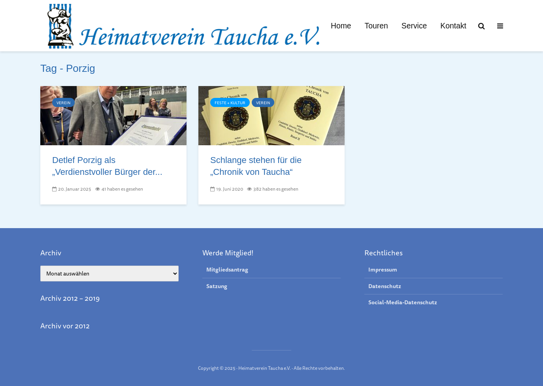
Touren (376, 25)
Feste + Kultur (230, 102)
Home (341, 25)
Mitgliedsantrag (227, 270)
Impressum (382, 270)
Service (414, 25)
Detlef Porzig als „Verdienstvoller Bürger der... (107, 166)
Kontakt (453, 25)
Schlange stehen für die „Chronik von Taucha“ (256, 166)
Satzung (216, 286)
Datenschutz (384, 286)
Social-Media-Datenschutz (402, 302)
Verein (63, 102)
